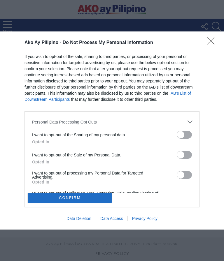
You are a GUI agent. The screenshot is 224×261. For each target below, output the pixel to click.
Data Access (111, 218)
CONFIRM (70, 197)
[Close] (212, 42)
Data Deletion (78, 218)
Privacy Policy (145, 218)
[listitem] (112, 122)
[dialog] (112, 130)
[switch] (184, 135)
